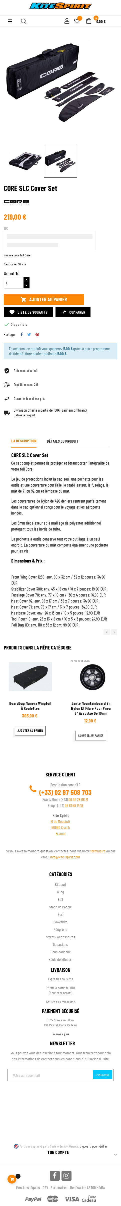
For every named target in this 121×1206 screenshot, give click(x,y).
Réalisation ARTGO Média (87, 1187)
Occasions (60, 944)
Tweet (29, 334)
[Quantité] (14, 282)
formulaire (98, 850)
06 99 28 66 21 (78, 799)
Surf (61, 914)
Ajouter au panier (44, 299)
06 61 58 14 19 (74, 805)
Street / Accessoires (60, 936)
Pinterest (37, 334)
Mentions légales (28, 1187)
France (61, 833)
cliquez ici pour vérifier (93, 1146)
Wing (60, 891)
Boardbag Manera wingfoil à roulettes (30, 705)
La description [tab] (23, 440)
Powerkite (61, 921)
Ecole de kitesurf (60, 959)
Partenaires (59, 1187)
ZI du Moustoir (60, 821)
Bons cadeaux (60, 951)
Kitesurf (60, 884)
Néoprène (60, 929)
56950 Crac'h (61, 827)
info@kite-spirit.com (65, 856)
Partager (21, 334)
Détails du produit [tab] (62, 441)
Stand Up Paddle (60, 906)
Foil (60, 899)
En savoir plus (60, 1034)
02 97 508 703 (73, 792)
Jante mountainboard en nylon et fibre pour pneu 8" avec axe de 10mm (91, 708)
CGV (45, 1187)
